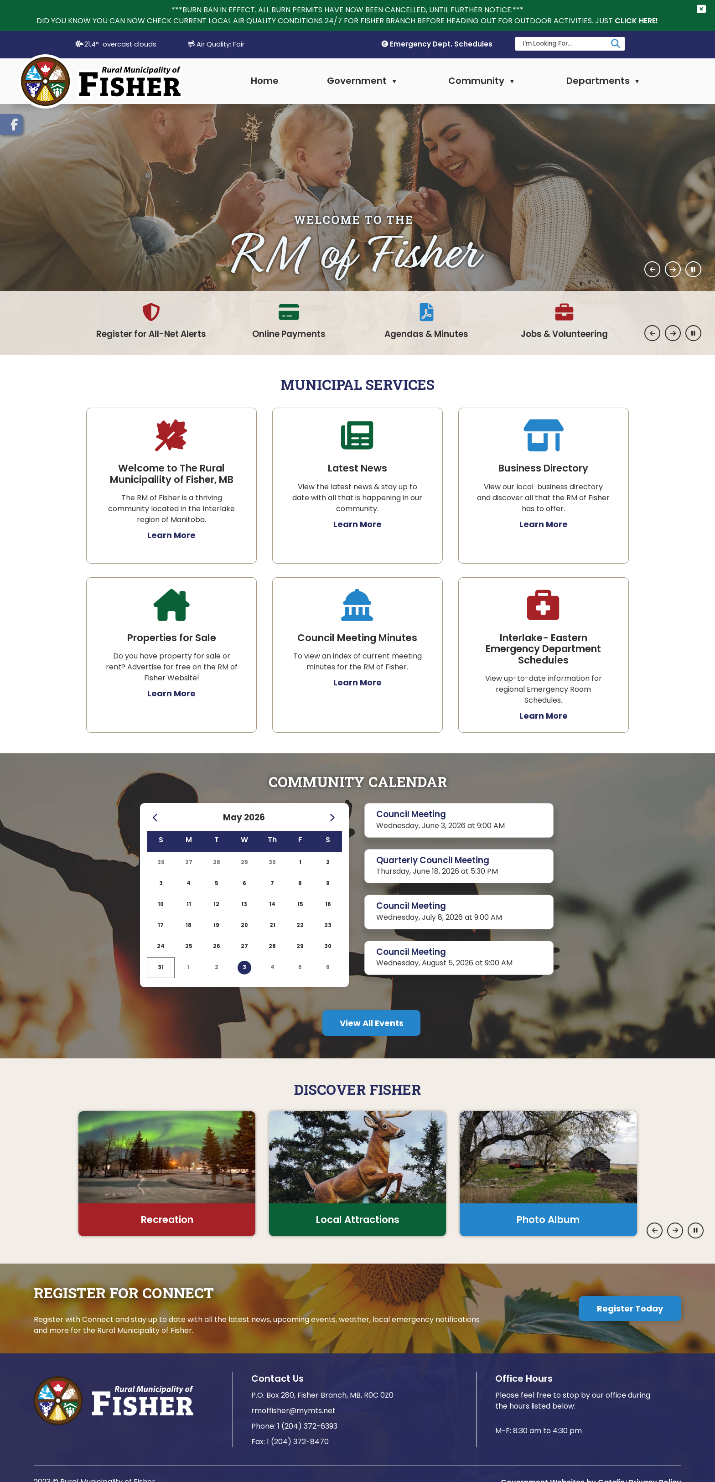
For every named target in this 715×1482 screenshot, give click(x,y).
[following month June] (332, 818)
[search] (564, 43)
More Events (371, 1023)
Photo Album (548, 1219)
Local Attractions (357, 1219)
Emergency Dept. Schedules (441, 43)
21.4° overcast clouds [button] (120, 43)
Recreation (167, 1219)
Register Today (630, 1308)
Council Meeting (411, 814)
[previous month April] (156, 818)
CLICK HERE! (636, 21)
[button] (615, 43)
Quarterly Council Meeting (432, 860)
